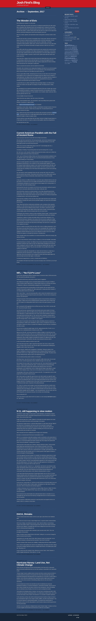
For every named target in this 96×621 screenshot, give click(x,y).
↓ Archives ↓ (47, 7)
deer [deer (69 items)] (70, 48)
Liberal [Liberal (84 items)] (73, 55)
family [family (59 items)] (70, 51)
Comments (76, 615)
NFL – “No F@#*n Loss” (29, 273)
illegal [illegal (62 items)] (71, 54)
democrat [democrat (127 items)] (74, 48)
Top (78, 617)
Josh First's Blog (28, 2)
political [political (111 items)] (67, 60)
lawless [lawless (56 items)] (69, 55)
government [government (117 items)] (68, 52)
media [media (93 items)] (66, 56)
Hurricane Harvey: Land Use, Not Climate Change (33, 563)
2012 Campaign (68, 33)
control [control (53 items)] (66, 48)
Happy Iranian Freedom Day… (71, 19)
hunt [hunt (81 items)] (66, 54)
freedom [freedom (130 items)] (75, 51)
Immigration (30, 505)
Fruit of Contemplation (69, 37)
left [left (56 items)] (71, 55)
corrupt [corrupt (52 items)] (68, 48)
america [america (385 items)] (68, 45)
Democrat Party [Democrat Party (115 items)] (69, 49)
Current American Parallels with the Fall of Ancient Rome (36, 134)
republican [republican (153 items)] (74, 60)
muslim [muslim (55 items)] (69, 56)
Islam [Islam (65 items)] (73, 54)
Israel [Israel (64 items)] (76, 54)
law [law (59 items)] (66, 55)
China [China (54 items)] (76, 45)
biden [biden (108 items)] (73, 45)
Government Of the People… (71, 38)
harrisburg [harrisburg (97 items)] (75, 52)
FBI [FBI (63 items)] (72, 51)
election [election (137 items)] (75, 49)
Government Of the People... (34, 264)
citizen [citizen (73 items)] (66, 46)
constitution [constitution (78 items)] (74, 46)
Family (28, 124)
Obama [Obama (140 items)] (73, 56)
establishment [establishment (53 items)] (67, 51)
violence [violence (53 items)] (66, 63)
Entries (70, 615)
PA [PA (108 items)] (76, 56)
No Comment (34, 124)
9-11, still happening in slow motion (34, 411)
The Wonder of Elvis (27, 20)
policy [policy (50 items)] (76, 58)
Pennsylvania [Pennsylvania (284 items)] (70, 58)
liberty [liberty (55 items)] (76, 55)
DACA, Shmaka (24, 514)
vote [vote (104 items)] (69, 63)
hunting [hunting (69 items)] (68, 54)
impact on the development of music (26, 104)
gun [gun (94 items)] (72, 52)
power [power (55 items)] (70, 60)
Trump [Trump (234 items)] (74, 62)
